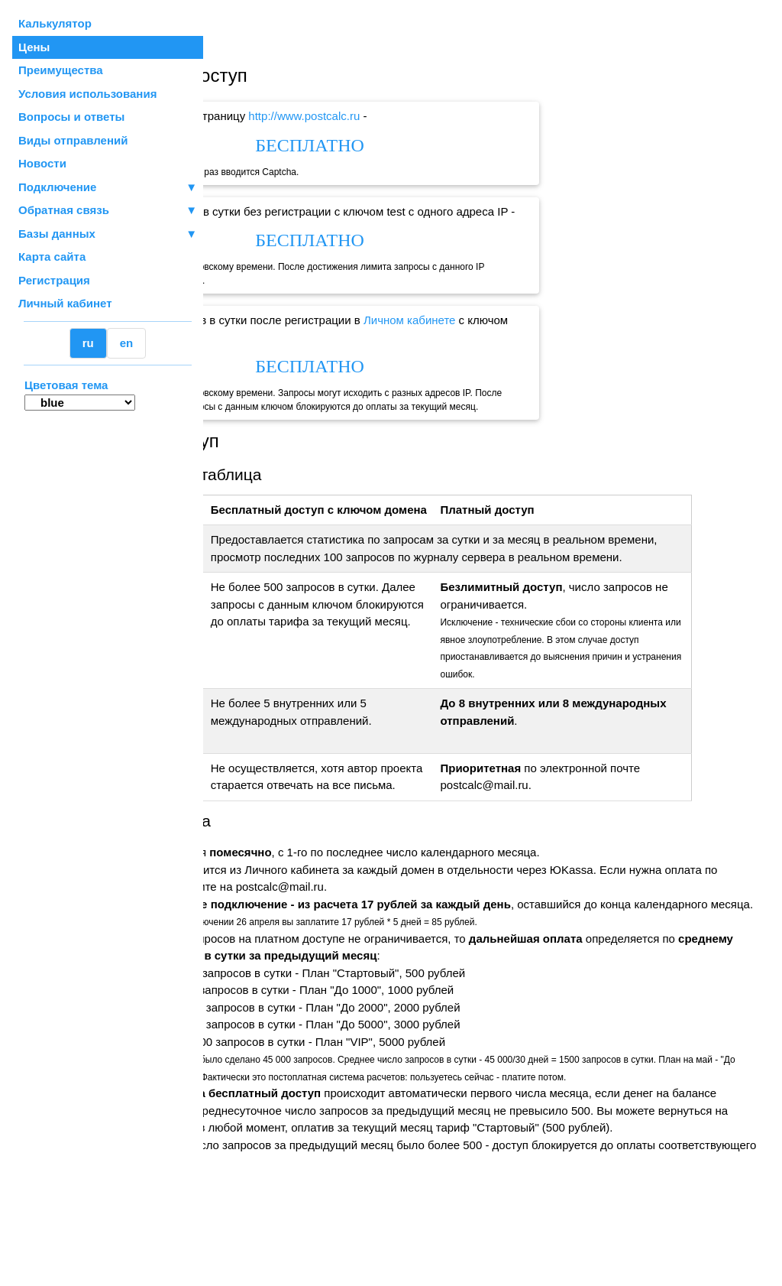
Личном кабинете (544, 319)
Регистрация (54, 280)
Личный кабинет (65, 303)
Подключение (107, 187)
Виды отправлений (73, 140)
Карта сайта (52, 256)
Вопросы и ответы (71, 116)
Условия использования (87, 93)
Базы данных (56, 233)
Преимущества (60, 69)
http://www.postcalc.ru (439, 115)
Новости (42, 163)
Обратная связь (107, 210)
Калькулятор (55, 23)
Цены (34, 47)
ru (88, 342)
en (127, 342)
